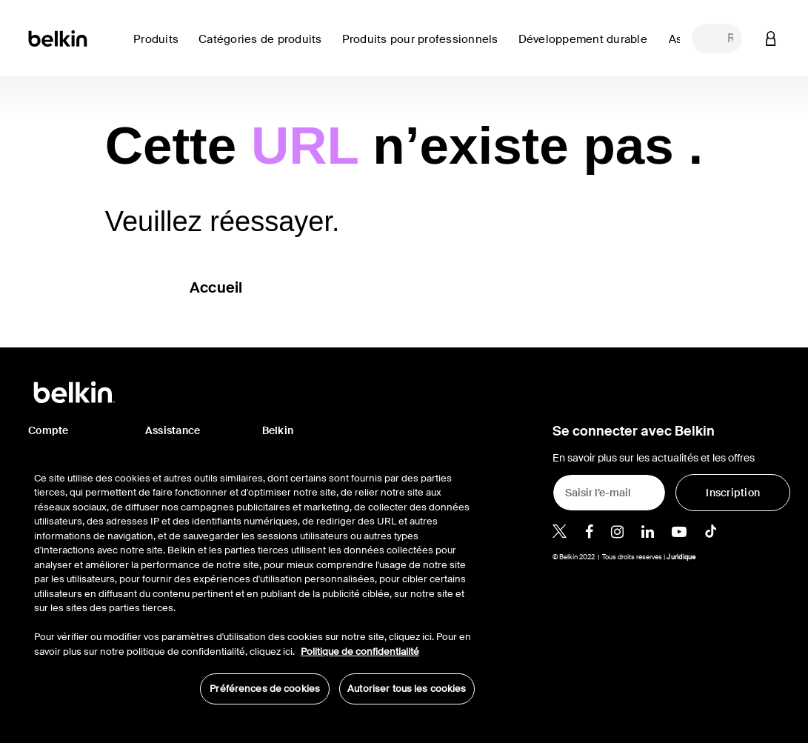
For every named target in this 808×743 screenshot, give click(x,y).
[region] (254, 580)
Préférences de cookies (265, 688)
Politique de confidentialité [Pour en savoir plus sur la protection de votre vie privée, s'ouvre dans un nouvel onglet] (360, 651)
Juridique (681, 557)
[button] (771, 38)
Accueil (216, 287)
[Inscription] (732, 492)
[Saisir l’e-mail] (609, 492)
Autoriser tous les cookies (406, 688)
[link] (587, 48)
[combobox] (717, 38)
